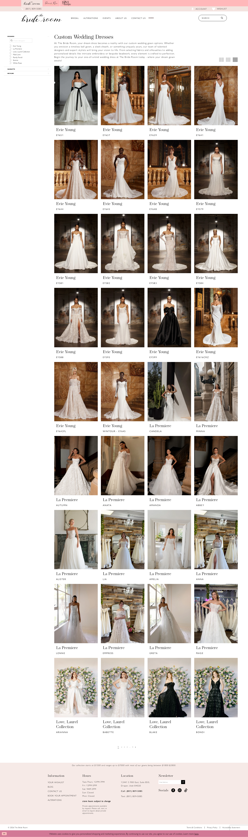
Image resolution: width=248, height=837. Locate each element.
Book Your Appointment (62, 795)
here (196, 833)
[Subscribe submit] (197, 783)
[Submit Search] (222, 18)
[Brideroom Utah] (41, 18)
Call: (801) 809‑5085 (132, 790)
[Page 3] (123, 746)
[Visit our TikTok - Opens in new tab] (186, 792)
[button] (27, 37)
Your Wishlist (56, 782)
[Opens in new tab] (51, 3)
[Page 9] (135, 746)
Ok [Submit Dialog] (5, 833)
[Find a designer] (21, 43)
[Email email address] (179, 783)
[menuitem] (75, 18)
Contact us (55, 791)
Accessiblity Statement (231, 827)
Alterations (55, 799)
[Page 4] (127, 746)
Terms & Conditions (194, 827)
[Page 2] (119, 746)
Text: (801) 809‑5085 (131, 796)
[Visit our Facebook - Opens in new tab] (173, 792)
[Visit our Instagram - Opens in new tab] (180, 792)
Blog (50, 786)
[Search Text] (212, 18)
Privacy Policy (212, 827)
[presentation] (76, 95)
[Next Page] (139, 746)
